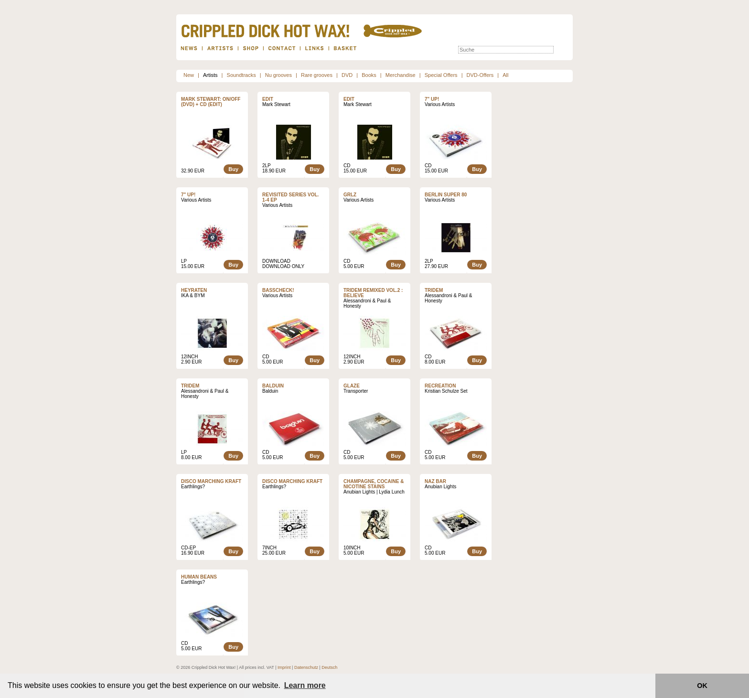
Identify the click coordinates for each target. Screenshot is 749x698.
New (188, 75)
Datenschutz (306, 667)
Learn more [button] (305, 685)
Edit (267, 99)
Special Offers (441, 75)
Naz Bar (435, 481)
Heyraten (194, 290)
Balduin (273, 385)
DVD (347, 75)
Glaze (351, 385)
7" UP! (432, 99)
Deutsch (329, 667)
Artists (210, 75)
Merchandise (400, 75)
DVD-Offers (480, 75)
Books (369, 75)
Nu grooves (278, 75)
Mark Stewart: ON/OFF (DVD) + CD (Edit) (210, 102)
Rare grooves (316, 75)
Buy (233, 169)
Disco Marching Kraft (211, 481)
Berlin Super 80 (446, 194)
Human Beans (199, 577)
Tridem (434, 290)
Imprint (284, 667)
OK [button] (702, 685)
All (505, 75)
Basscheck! (278, 290)
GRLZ (349, 194)
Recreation (440, 385)
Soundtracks (241, 75)
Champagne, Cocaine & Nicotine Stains (373, 484)
